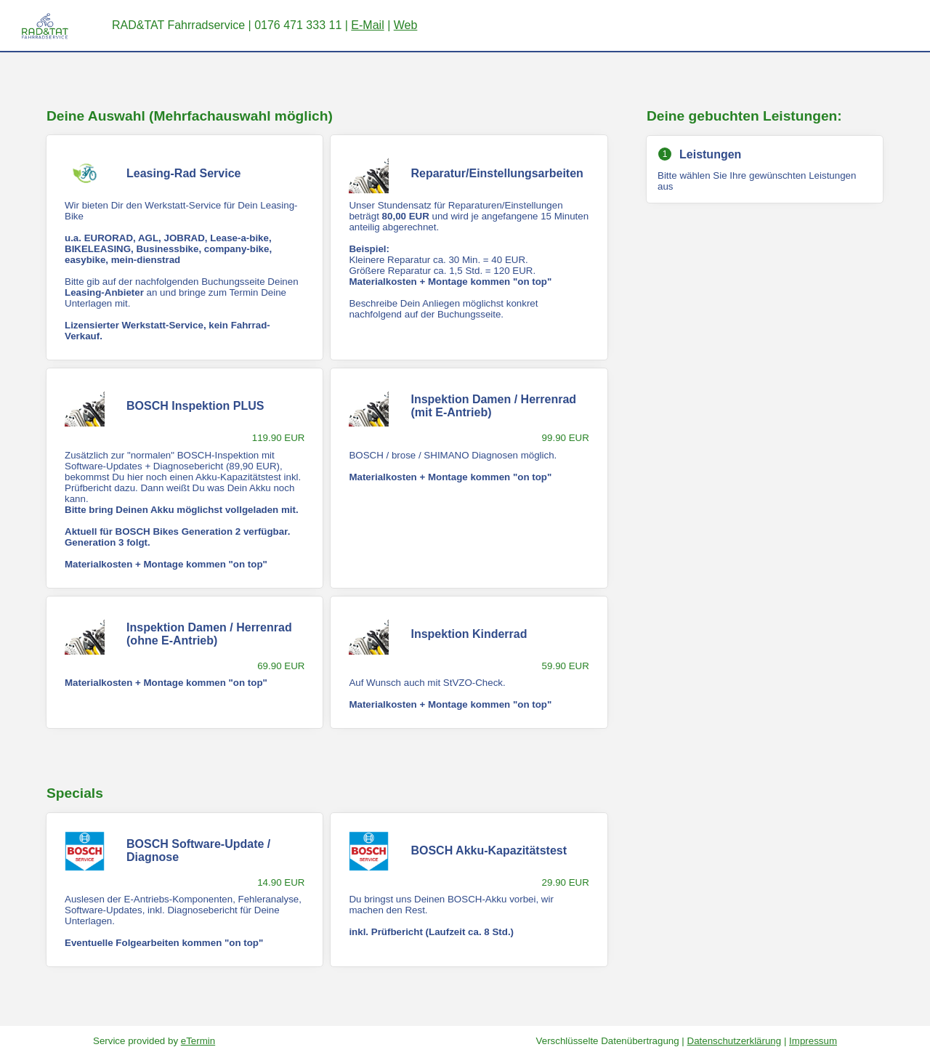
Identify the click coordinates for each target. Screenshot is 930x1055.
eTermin (198, 1040)
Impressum (813, 1040)
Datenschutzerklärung (734, 1040)
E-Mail (367, 25)
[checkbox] (184, 247)
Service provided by (154, 1040)
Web (406, 25)
